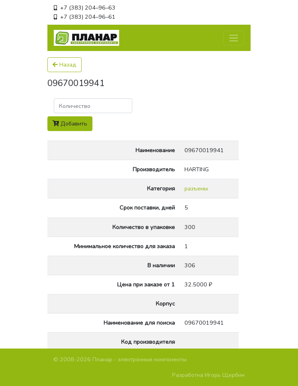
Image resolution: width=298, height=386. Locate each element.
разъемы (196, 188)
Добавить (70, 123)
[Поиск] (93, 105)
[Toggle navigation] (233, 38)
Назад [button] (64, 65)
